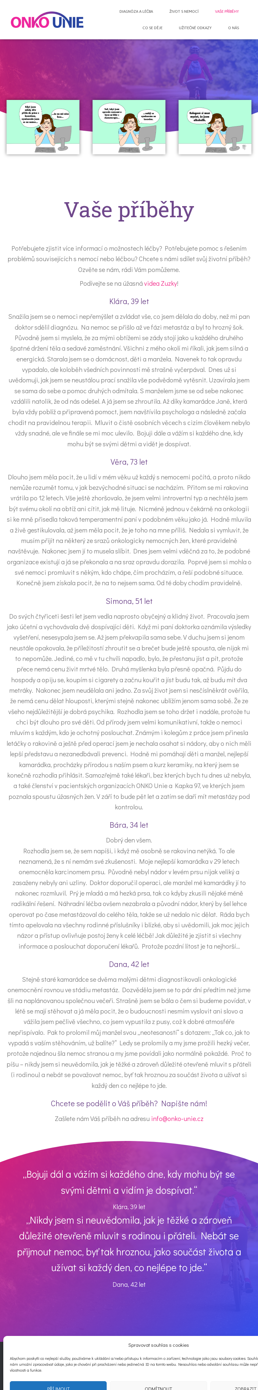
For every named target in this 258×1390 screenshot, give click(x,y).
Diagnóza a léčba (136, 11)
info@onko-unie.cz (177, 1118)
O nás (233, 28)
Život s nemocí (184, 11)
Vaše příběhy (227, 11)
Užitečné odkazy (195, 28)
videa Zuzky (160, 283)
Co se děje (152, 28)
